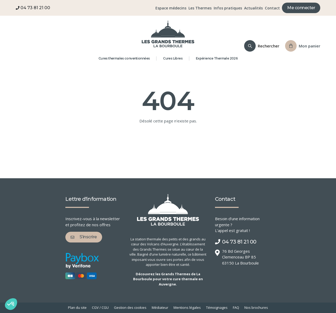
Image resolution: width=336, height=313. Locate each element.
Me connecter (301, 7)
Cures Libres (172, 58)
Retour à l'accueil (168, 146)
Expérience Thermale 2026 (217, 58)
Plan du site (77, 307)
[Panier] (302, 46)
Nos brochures (256, 307)
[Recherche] (262, 46)
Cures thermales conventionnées (124, 58)
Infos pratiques (228, 8)
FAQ (236, 307)
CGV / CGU (100, 307)
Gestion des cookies (130, 307)
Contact (272, 8)
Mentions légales (187, 307)
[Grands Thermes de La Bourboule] (168, 33)
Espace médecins (170, 8)
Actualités (253, 8)
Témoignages (217, 307)
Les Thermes (200, 8)
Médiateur (160, 307)
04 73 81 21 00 (33, 7)
